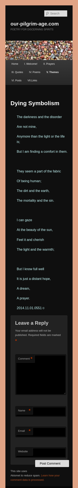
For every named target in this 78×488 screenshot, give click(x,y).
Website (23, 451)
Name (24, 411)
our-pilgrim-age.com (35, 24)
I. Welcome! (30, 63)
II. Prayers (49, 63)
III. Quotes (17, 72)
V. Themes (52, 72)
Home (14, 63)
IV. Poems (34, 72)
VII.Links (32, 80)
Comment (25, 359)
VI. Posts (16, 80)
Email (24, 431)
